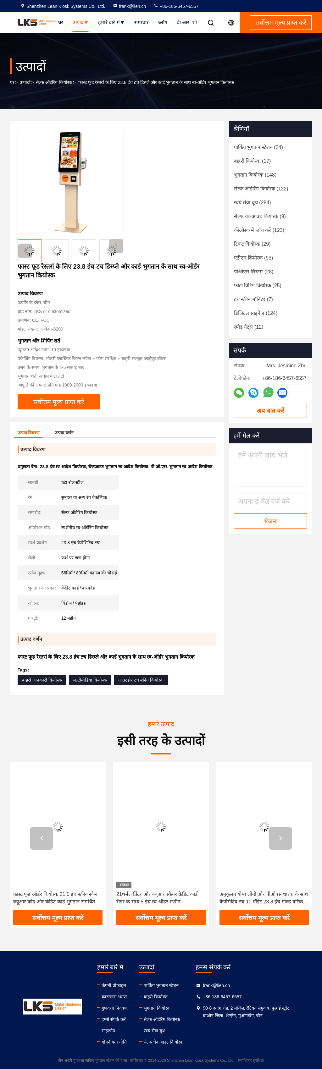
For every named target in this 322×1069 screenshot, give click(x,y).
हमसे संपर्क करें (114, 1019)
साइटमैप (108, 1030)
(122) (261, 188)
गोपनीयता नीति (114, 1041)
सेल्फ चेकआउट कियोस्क (163, 1041)
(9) (260, 216)
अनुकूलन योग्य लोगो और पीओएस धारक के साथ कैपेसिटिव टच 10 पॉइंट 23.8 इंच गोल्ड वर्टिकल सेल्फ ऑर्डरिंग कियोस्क (263, 898)
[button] (116, 246)
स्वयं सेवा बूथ (154, 1030)
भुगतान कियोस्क (157, 1008)
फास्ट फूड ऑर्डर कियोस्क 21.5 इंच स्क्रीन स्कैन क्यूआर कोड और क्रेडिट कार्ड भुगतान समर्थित (55, 897)
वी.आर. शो (187, 22)
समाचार (141, 22)
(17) (252, 161)
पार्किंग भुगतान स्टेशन (161, 985)
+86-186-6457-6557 (175, 6)
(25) (257, 285)
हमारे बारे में (111, 22)
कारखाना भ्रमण (114, 996)
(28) (253, 271)
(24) (258, 147)
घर (60, 22)
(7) (253, 299)
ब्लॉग (162, 22)
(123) (259, 230)
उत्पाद (81, 22)
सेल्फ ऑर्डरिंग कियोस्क (54, 82)
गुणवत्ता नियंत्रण (114, 1008)
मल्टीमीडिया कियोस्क (90, 680)
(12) (248, 327)
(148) (255, 175)
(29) (252, 244)
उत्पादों (25, 82)
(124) (255, 313)
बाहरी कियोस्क (156, 996)
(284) (252, 202)
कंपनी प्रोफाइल (114, 985)
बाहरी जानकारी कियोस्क (42, 680)
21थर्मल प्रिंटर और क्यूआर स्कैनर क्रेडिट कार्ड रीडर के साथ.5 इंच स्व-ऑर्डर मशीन (157, 897)
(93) (253, 257)
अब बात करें (270, 410)
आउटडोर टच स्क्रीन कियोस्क (141, 680)
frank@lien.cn (129, 6)
